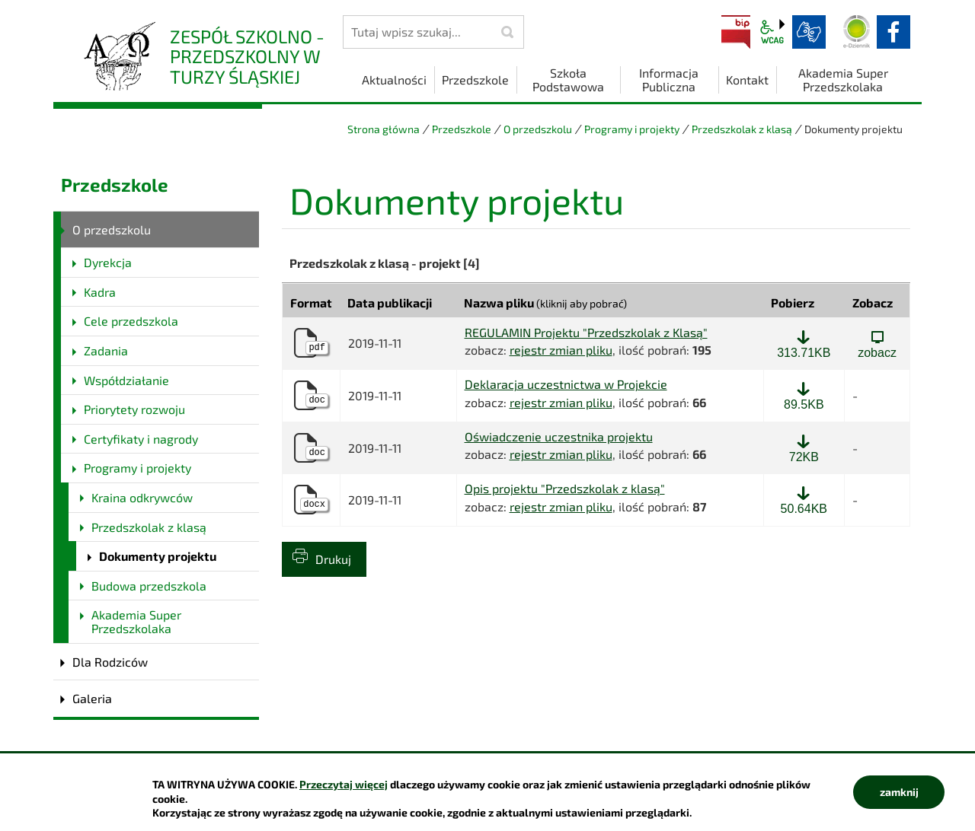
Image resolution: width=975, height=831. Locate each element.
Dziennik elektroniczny (857, 32)
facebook (893, 32)
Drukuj (333, 559)
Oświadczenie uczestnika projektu (559, 437)
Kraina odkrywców (142, 497)
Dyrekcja (108, 262)
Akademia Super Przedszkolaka (136, 621)
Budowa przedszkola (148, 585)
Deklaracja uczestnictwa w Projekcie (566, 384)
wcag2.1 (772, 32)
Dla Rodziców (110, 661)
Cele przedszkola (131, 321)
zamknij (899, 791)
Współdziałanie (126, 380)
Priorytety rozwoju (134, 409)
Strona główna (383, 129)
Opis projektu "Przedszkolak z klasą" (565, 488)
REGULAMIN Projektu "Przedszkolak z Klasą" (586, 332)
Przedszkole (461, 129)
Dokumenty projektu (157, 556)
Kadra (100, 292)
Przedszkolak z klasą (742, 129)
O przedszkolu (537, 129)
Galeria (92, 698)
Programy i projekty (631, 129)
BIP (736, 32)
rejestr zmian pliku (561, 349)
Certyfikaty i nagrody (141, 438)
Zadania (106, 350)
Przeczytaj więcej (343, 784)
